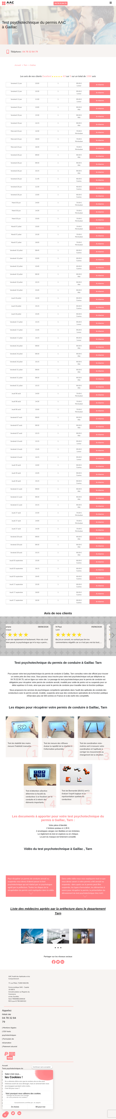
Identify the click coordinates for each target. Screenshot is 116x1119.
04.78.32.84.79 (60, 3)
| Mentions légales (9, 1027)
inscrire (55, 677)
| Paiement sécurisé (9, 1046)
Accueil (5, 1065)
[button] (2, 635)
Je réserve (100, 85)
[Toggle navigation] (110, 3)
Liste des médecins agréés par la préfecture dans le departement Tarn (58, 911)
